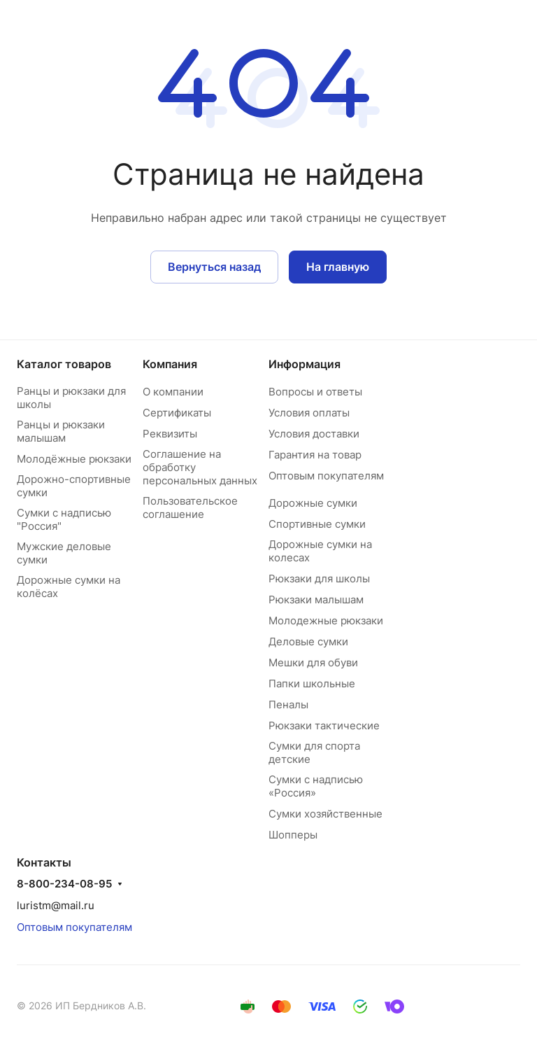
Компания (170, 364)
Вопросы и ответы (315, 391)
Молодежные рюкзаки (325, 620)
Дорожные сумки (312, 503)
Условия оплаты (309, 412)
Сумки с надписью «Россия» (315, 786)
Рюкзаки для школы (319, 578)
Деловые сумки (308, 641)
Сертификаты (177, 412)
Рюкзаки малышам (316, 599)
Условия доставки (313, 433)
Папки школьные (311, 683)
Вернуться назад (214, 267)
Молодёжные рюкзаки (74, 458)
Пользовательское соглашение (190, 507)
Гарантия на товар (314, 454)
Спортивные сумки (317, 524)
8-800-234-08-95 (64, 884)
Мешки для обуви (313, 662)
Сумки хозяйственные (325, 813)
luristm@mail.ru (55, 905)
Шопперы (292, 834)
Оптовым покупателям (326, 475)
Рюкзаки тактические (324, 725)
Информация (304, 364)
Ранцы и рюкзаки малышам (61, 431)
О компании (173, 391)
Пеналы (288, 704)
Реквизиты (170, 433)
